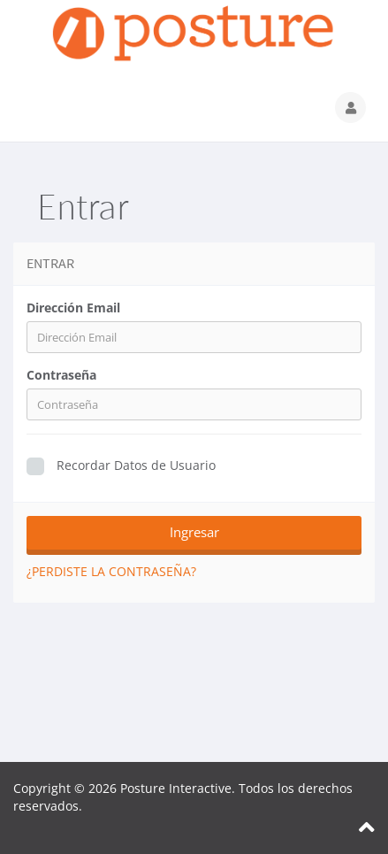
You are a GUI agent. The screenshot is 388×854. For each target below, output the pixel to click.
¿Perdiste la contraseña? (111, 571)
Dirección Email (73, 307)
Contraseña (61, 374)
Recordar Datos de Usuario (121, 466)
